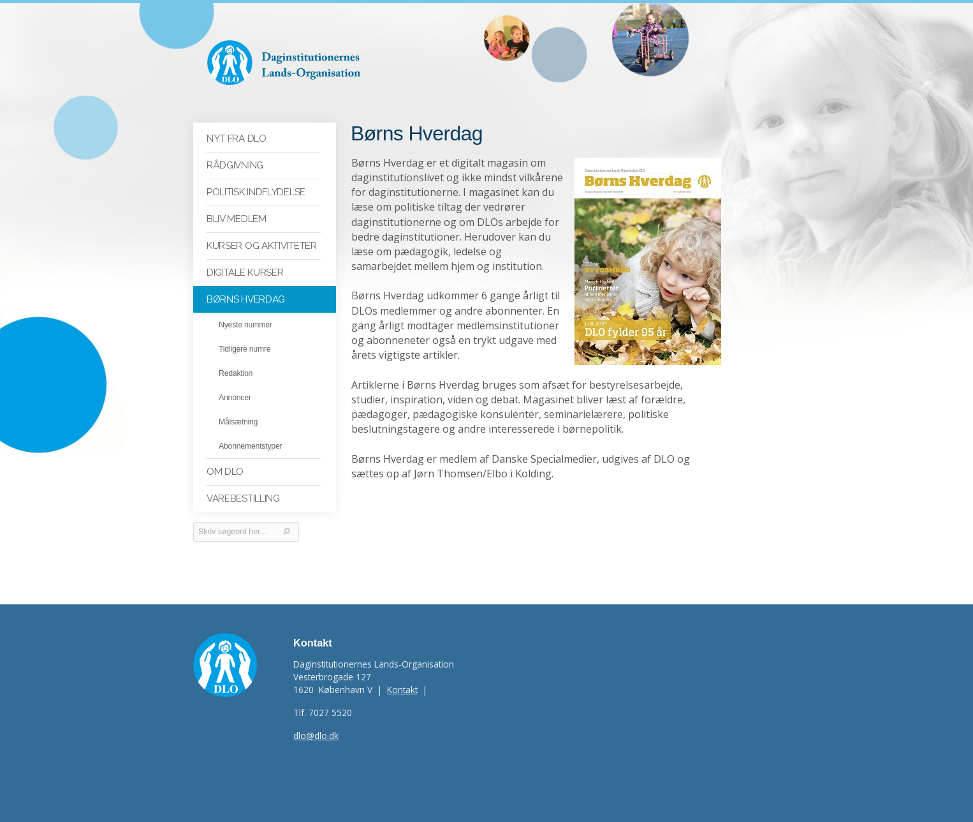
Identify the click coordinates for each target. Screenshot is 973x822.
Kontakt (402, 690)
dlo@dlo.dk (316, 735)
